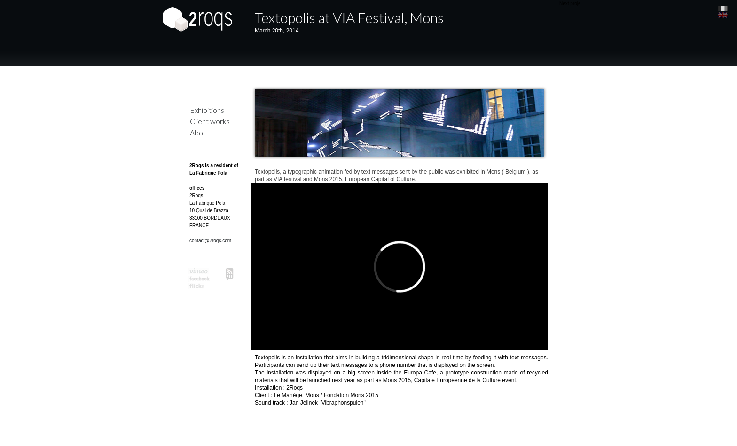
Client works (210, 121)
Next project (571, 3)
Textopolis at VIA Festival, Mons (349, 17)
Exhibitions (207, 109)
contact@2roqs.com (210, 240)
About (200, 132)
